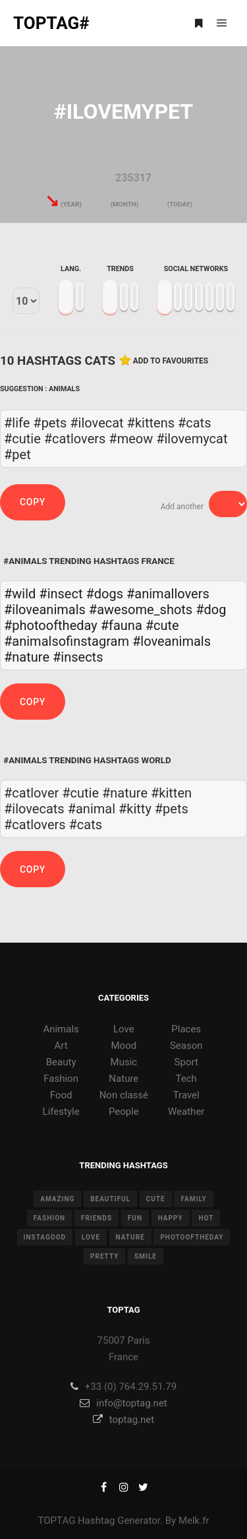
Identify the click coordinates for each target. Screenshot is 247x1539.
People (124, 1111)
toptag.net (123, 1420)
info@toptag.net (123, 1403)
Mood (124, 1046)
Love (123, 1029)
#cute (162, 625)
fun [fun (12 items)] (135, 1218)
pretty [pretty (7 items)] (104, 1256)
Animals (64, 389)
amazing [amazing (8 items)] (57, 1199)
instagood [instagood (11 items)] (45, 1237)
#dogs (104, 594)
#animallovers (167, 594)
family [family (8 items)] (193, 1199)
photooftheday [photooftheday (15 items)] (191, 1237)
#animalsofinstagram (66, 641)
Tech (186, 1078)
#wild (20, 594)
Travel (186, 1095)
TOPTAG (57, 1520)
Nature (123, 1078)
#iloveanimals (45, 609)
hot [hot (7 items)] (205, 1218)
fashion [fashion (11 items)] (49, 1218)
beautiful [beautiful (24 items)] (110, 1199)
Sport (186, 1062)
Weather (186, 1111)
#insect (60, 594)
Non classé (123, 1095)
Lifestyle (61, 1111)
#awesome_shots (140, 609)
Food (61, 1095)
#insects (78, 657)
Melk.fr (193, 1520)
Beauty (61, 1062)
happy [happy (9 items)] (170, 1218)
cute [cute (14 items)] (155, 1199)
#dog (211, 609)
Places (186, 1029)
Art (61, 1046)
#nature (26, 657)
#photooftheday (50, 625)
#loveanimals (171, 641)
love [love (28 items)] (91, 1237)
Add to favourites (171, 360)
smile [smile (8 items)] (145, 1256)
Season (186, 1046)
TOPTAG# (51, 23)
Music (124, 1062)
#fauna (121, 625)
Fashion (60, 1078)
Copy (32, 502)
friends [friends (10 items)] (96, 1218)
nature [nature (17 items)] (130, 1237)
